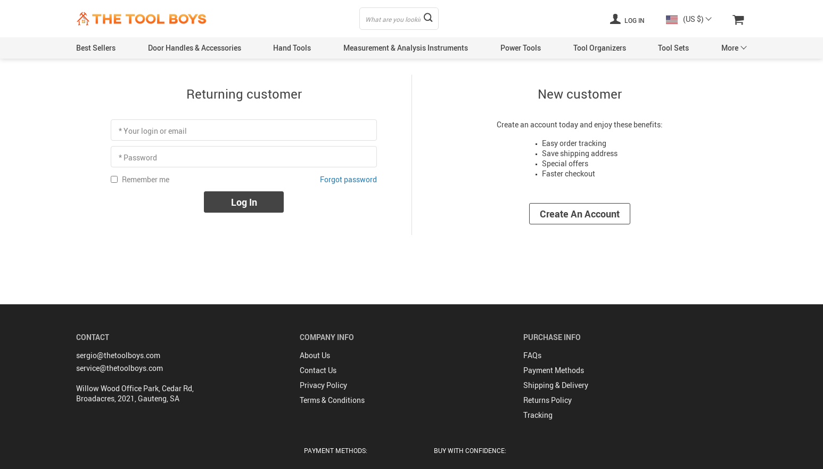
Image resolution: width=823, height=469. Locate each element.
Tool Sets (673, 48)
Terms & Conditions (332, 400)
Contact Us (318, 370)
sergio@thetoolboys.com (118, 355)
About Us (315, 355)
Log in (627, 18)
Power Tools (520, 48)
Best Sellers (96, 48)
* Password (138, 157)
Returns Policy (547, 400)
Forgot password (348, 179)
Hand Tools (292, 48)
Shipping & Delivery (555, 385)
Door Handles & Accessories (194, 48)
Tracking (538, 415)
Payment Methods (553, 370)
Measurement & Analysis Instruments (405, 48)
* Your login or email (153, 131)
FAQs (532, 355)
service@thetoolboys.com (119, 368)
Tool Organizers (599, 48)
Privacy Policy (323, 385)
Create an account (580, 213)
